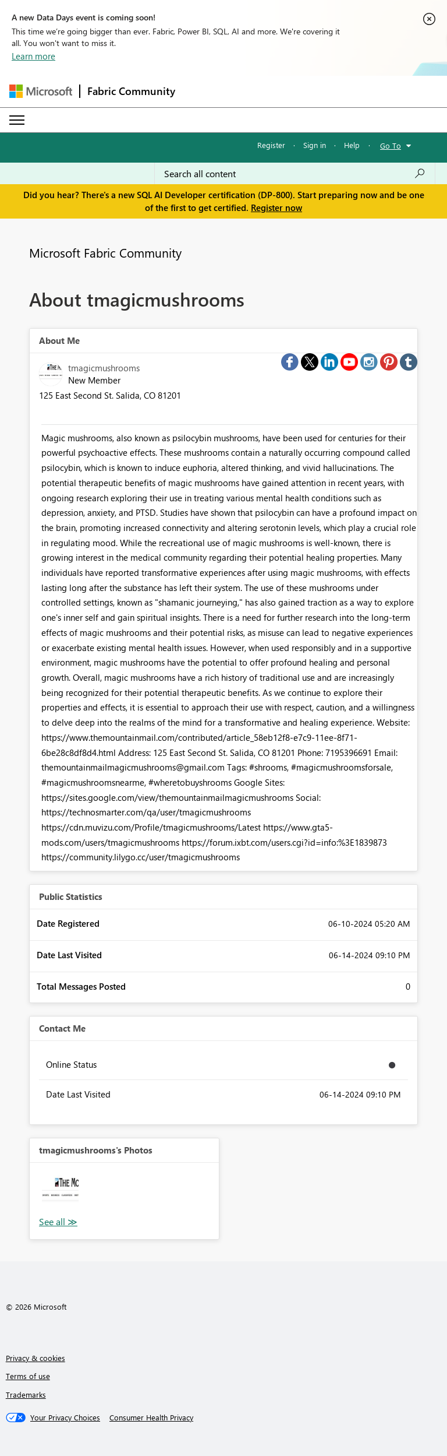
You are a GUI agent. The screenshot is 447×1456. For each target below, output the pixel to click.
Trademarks (26, 1394)
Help (352, 145)
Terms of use (28, 1376)
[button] (60, 1193)
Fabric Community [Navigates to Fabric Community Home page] (131, 91)
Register (271, 145)
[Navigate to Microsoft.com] (40, 91)
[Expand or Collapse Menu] (17, 120)
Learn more (33, 56)
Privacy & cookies (35, 1358)
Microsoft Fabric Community (105, 252)
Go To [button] (390, 145)
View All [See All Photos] (58, 1222)
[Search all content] (294, 174)
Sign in (314, 145)
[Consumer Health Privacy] (151, 1417)
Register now (276, 207)
